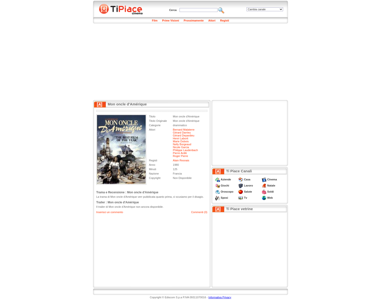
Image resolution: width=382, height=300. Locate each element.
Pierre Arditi (180, 153)
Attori (211, 20)
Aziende (226, 179)
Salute (248, 191)
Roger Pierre (180, 156)
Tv (245, 197)
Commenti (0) (199, 212)
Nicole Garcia (181, 147)
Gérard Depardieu (183, 135)
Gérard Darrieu (182, 132)
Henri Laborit (180, 138)
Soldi (270, 191)
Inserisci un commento (109, 212)
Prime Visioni (170, 20)
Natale (271, 185)
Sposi (224, 197)
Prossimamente (194, 20)
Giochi (225, 185)
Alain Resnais (181, 160)
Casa (247, 179)
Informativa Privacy (220, 297)
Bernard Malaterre (184, 129)
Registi (224, 20)
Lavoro (248, 185)
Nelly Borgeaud (182, 144)
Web (270, 197)
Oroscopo (227, 191)
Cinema (272, 179)
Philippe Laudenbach (185, 150)
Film (155, 20)
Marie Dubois (181, 141)
